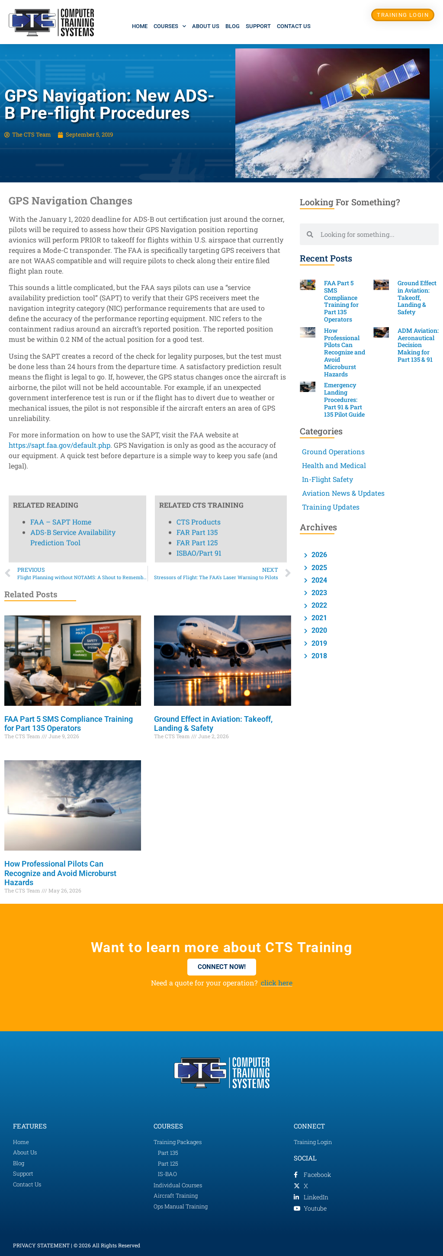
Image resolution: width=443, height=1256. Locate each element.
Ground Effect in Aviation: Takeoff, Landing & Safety (417, 297)
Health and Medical (334, 465)
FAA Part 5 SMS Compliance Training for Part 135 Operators (68, 723)
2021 (318, 618)
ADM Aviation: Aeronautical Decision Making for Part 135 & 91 (418, 344)
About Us (205, 26)
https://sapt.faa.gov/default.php (59, 444)
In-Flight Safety (327, 479)
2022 (318, 605)
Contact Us (294, 26)
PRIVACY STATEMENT (41, 1245)
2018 (318, 656)
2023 (318, 593)
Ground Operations (333, 451)
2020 (318, 630)
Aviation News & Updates (343, 492)
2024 (318, 580)
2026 (318, 555)
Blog (232, 26)
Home (140, 26)
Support (258, 26)
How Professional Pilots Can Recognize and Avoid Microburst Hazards (60, 873)
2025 (318, 568)
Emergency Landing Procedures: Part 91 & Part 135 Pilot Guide (344, 399)
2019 (318, 643)
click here (276, 982)
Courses (170, 26)
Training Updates (331, 506)
